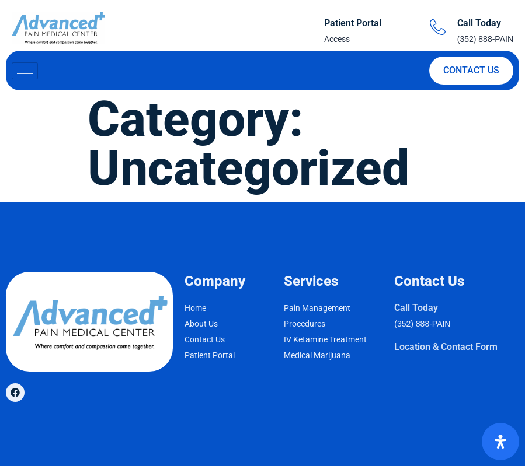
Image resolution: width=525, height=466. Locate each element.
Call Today (479, 23)
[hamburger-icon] (25, 70)
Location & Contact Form (446, 346)
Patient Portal (352, 23)
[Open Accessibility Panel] (500, 441)
